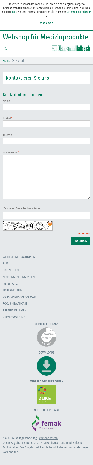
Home (6, 61)
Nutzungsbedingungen (19, 277)
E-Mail (7, 118)
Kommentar (10, 152)
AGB (5, 263)
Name (6, 101)
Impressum (10, 284)
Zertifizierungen (14, 310)
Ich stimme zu (46, 23)
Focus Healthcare (15, 303)
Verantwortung (14, 317)
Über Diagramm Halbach (19, 296)
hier (14, 11)
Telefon (7, 135)
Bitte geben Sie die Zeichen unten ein (22, 208)
